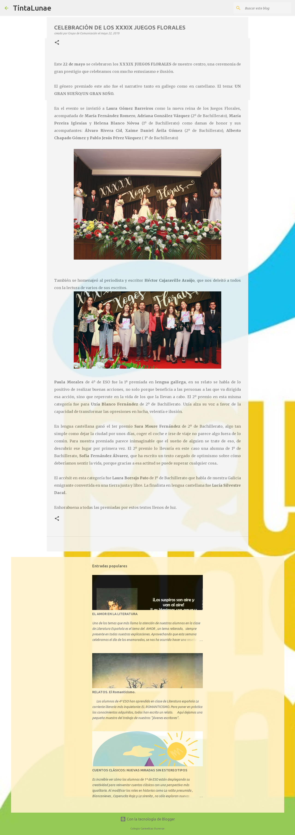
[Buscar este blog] (267, 8)
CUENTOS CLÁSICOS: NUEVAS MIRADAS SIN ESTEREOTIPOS (139, 770)
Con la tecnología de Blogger (147, 819)
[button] (57, 43)
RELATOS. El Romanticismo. (114, 692)
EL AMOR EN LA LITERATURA (115, 614)
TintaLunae (32, 8)
